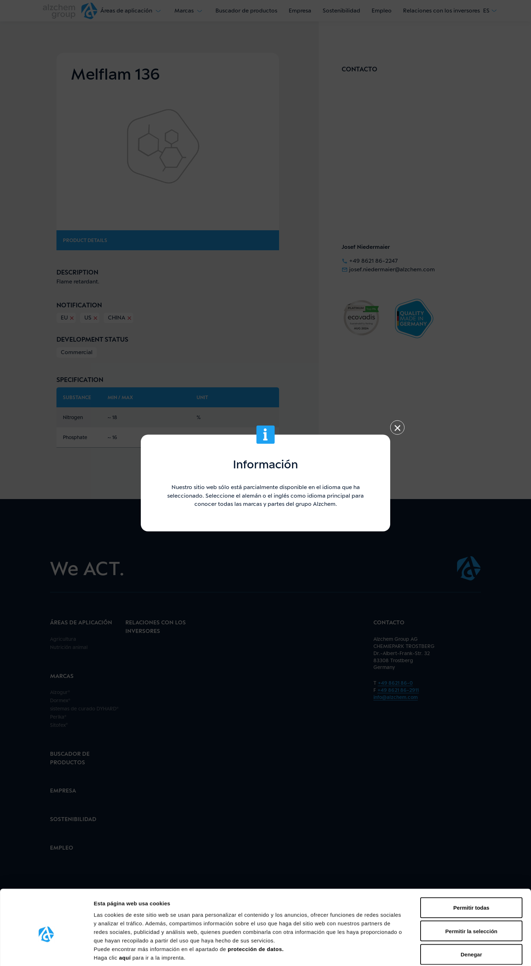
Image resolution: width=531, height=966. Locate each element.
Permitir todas (471, 872)
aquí (126, 922)
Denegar (471, 919)
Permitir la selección (471, 896)
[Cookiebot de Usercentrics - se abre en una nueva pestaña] (46, 952)
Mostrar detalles (384, 952)
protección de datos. (256, 914)
